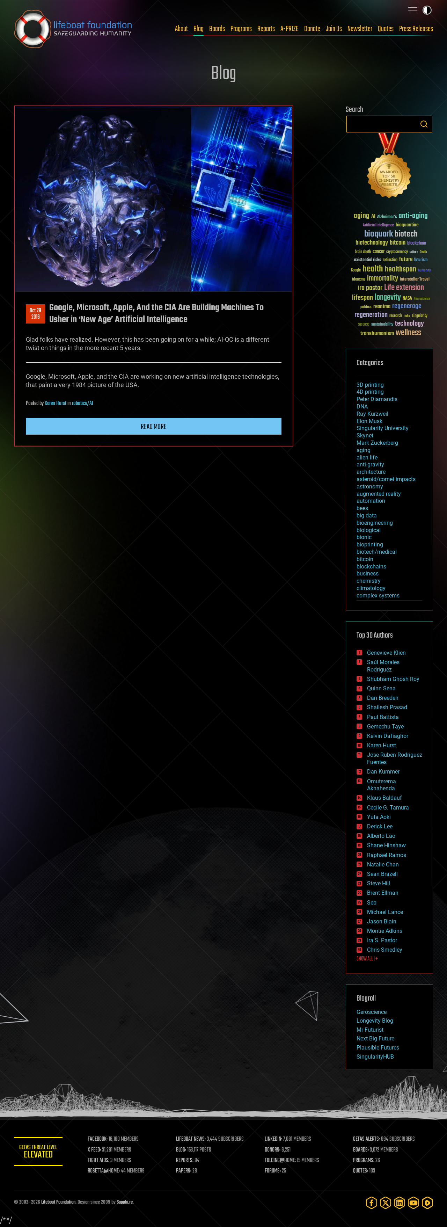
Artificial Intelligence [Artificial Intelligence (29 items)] (378, 225)
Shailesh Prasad (387, 707)
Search (424, 124)
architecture (371, 472)
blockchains (371, 566)
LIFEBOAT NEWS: (191, 1139)
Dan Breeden (382, 698)
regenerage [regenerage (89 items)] (407, 306)
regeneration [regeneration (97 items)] (371, 315)
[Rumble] (427, 1203)
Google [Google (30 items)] (356, 270)
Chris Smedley (384, 949)
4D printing (370, 392)
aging (364, 450)
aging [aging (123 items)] (361, 216)
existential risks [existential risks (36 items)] (367, 260)
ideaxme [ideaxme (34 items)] (358, 279)
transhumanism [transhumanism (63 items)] (377, 333)
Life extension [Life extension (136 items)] (404, 287)
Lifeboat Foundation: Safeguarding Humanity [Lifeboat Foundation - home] (73, 29)
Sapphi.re (125, 1202)
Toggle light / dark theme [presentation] (427, 10)
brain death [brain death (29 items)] (363, 252)
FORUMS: (273, 1171)
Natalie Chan (383, 864)
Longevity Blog (375, 1020)
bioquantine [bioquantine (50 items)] (407, 225)
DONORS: (273, 1150)
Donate (312, 29)
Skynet (365, 435)
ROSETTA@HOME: (104, 1171)
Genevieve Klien (386, 652)
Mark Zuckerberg (377, 443)
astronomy (370, 486)
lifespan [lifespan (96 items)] (362, 298)
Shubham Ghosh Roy (393, 679)
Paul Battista (383, 717)
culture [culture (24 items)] (414, 252)
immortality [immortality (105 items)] (382, 278)
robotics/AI (82, 403)
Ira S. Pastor (382, 940)
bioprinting (370, 544)
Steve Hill (378, 883)
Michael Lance (385, 912)
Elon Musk (369, 421)
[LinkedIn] (399, 1203)
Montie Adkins (384, 931)
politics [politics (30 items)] (366, 307)
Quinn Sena (381, 688)
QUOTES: (360, 1171)
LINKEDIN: (274, 1139)
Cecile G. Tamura (388, 807)
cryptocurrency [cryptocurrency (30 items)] (397, 252)
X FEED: (94, 1150)
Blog (198, 29)
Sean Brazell (382, 874)
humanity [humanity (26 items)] (424, 271)
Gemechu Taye (385, 726)
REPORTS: (185, 1160)
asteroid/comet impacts (386, 479)
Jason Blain (381, 921)
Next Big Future (375, 1038)
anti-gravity (370, 464)
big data (367, 515)
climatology (371, 588)
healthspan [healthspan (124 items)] (400, 269)
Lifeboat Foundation (58, 1202)
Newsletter (359, 29)
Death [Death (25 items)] (423, 252)
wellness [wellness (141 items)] (408, 332)
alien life (367, 457)
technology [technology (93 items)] (409, 324)
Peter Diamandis (377, 399)
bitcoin (365, 559)
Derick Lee (380, 826)
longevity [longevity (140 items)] (388, 297)
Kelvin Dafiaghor (387, 736)
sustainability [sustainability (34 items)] (382, 324)
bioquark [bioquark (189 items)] (378, 234)
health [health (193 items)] (372, 269)
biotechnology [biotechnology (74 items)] (372, 243)
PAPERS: (184, 1171)
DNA (362, 406)
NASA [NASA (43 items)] (407, 299)
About (181, 29)
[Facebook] (371, 1203)
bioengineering (375, 523)
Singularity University (383, 428)
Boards (217, 29)
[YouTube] (413, 1203)
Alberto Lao (381, 836)
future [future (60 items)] (405, 259)
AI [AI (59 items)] (373, 216)
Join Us (334, 29)
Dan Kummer (383, 771)
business (368, 573)
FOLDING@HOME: (280, 1160)
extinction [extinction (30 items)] (390, 260)
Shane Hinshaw (386, 845)
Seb (371, 902)
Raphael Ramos (386, 855)
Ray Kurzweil (372, 414)
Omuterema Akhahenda (381, 785)
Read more (154, 427)
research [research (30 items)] (395, 316)
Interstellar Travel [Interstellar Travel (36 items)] (415, 279)
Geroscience (372, 1012)
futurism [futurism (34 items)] (420, 260)
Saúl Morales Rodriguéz (383, 666)
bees (362, 508)
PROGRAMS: (364, 1160)
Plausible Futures (378, 1047)
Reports (266, 29)
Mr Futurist (370, 1029)
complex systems (378, 595)
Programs (241, 29)
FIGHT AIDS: (99, 1160)
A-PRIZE (289, 29)
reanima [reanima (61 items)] (381, 306)
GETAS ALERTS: (366, 1139)
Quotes (386, 29)
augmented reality (379, 494)
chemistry (369, 581)
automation (371, 501)
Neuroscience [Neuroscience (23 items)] (422, 299)
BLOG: (181, 1150)
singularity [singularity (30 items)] (419, 316)
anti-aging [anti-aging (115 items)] (413, 216)
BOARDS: (361, 1150)
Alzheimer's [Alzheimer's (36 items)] (387, 217)
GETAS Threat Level (38, 1152)
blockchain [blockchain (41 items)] (416, 243)
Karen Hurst (55, 403)
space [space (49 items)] (363, 324)
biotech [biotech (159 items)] (406, 234)
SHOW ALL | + (367, 959)
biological (369, 530)
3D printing (370, 385)
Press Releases (416, 29)
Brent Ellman (382, 893)
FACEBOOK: (98, 1139)
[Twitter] (385, 1203)
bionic (364, 537)
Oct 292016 (35, 314)
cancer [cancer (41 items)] (378, 252)
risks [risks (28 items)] (407, 316)
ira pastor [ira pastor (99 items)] (370, 288)
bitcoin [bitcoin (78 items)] (397, 243)
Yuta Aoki (379, 817)
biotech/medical (377, 552)
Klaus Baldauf (384, 797)
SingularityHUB (375, 1056)
